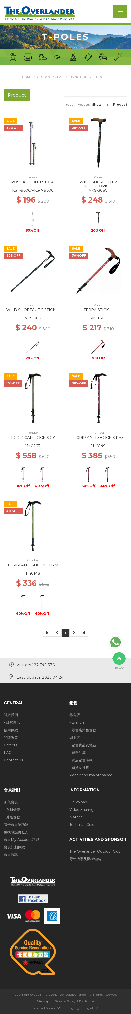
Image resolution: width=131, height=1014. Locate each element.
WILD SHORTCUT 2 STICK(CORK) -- (98, 184)
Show (96, 104)
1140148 (33, 573)
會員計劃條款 (14, 847)
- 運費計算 (77, 752)
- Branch (76, 722)
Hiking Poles (80, 77)
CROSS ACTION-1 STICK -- (32, 182)
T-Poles (102, 77)
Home (27, 77)
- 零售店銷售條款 (82, 730)
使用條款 (11, 730)
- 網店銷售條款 (81, 760)
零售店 (74, 715)
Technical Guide (83, 824)
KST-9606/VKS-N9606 (32, 190)
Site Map (43, 1001)
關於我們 (11, 715)
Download (78, 802)
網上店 (74, 737)
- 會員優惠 (12, 809)
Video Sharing (81, 809)
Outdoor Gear (50, 77)
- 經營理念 (12, 722)
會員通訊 (11, 854)
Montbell (32, 432)
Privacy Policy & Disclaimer (74, 1001)
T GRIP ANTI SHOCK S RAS (98, 437)
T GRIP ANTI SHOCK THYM (32, 565)
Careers (10, 745)
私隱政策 (11, 737)
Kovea (32, 177)
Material (76, 817)
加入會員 (11, 802)
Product (120, 104)
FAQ (8, 752)
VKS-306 (33, 318)
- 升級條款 (12, 817)
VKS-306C (98, 190)
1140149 (98, 445)
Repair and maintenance (90, 775)
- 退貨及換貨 (79, 767)
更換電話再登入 (16, 832)
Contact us (13, 760)
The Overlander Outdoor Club (95, 851)
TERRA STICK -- (98, 309)
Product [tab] (17, 95)
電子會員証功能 (16, 824)
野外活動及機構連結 (85, 859)
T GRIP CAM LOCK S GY (33, 437)
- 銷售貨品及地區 (82, 745)
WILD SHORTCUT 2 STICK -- (33, 309)
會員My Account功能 (21, 839)
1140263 (32, 445)
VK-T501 (98, 318)
